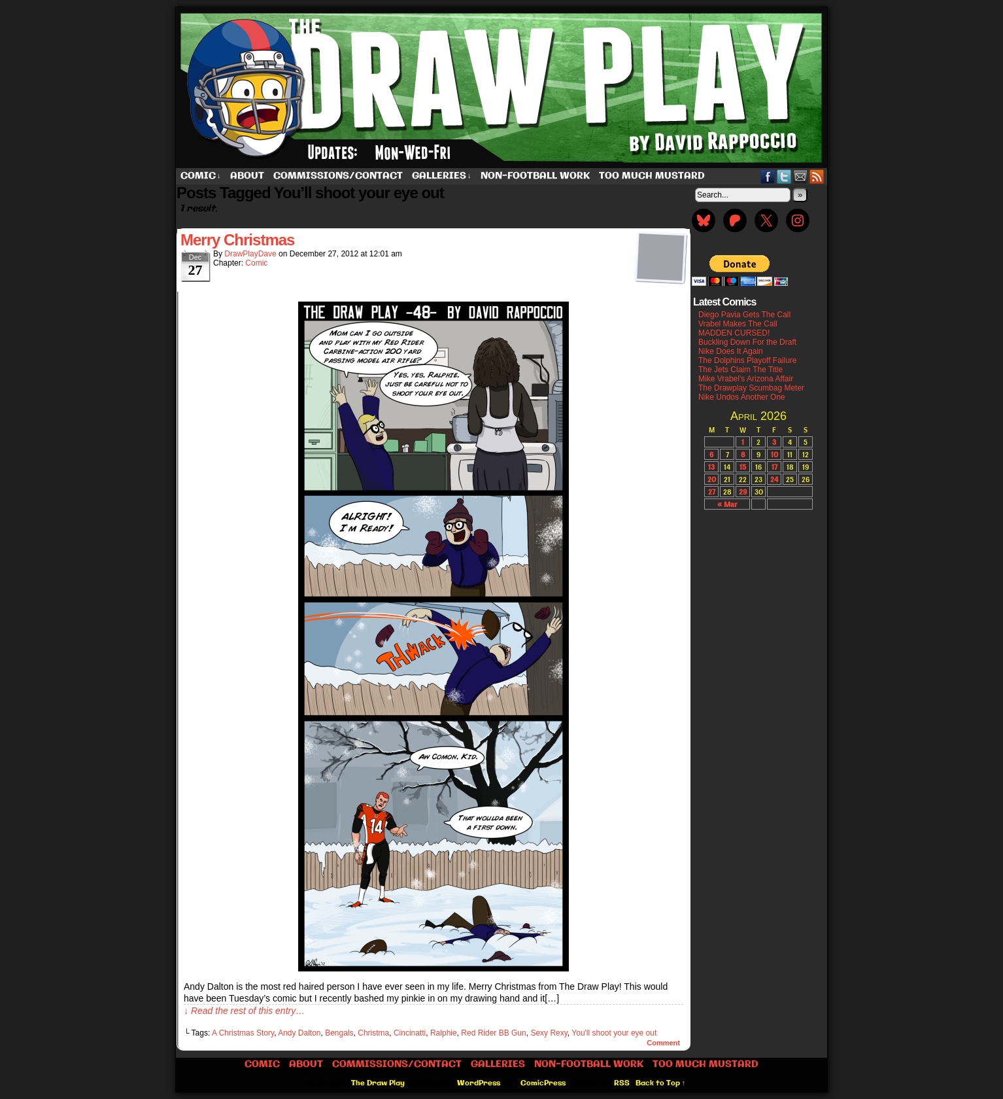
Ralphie (443, 1033)
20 (711, 479)
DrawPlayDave (250, 253)
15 (743, 467)
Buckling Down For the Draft (747, 342)
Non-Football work (535, 176)
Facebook (768, 176)
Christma (373, 1033)
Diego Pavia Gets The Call (744, 314)
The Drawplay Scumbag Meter (751, 387)
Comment (663, 1043)
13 (711, 467)
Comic (200, 176)
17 (774, 467)
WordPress (478, 1083)
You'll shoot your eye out (613, 1033)
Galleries (441, 176)
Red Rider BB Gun (493, 1033)
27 (711, 492)
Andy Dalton (299, 1033)
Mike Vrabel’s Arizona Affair (745, 378)
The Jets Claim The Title (740, 369)
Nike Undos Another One (741, 397)
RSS (817, 176)
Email (800, 176)
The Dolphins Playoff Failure (747, 360)
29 (743, 492)
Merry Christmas (237, 240)
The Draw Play (503, 87)
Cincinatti (410, 1033)
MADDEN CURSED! (734, 333)
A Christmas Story (243, 1033)
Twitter (784, 176)
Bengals (339, 1033)
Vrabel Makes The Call (737, 323)
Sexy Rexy (548, 1033)
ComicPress (543, 1083)
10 (774, 454)
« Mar (727, 504)
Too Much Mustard (652, 176)
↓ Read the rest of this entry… (244, 1010)
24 (774, 479)
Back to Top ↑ (661, 1083)
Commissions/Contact (338, 176)
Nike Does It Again (730, 351)
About (247, 176)
